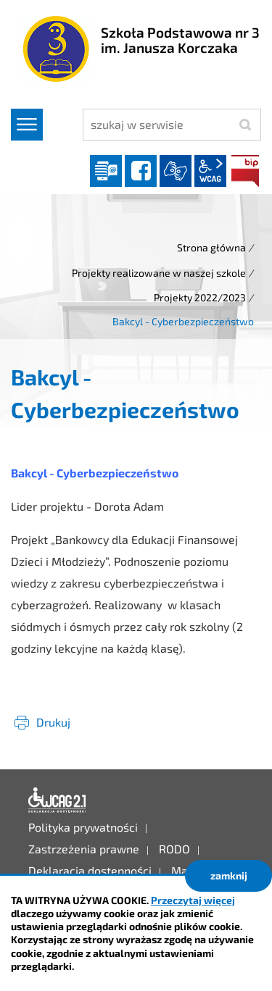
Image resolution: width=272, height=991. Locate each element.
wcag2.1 (210, 171)
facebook (141, 171)
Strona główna (211, 247)
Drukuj (53, 722)
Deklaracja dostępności (57, 800)
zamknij (228, 875)
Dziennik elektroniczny (106, 171)
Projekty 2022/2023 (200, 297)
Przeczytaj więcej (193, 900)
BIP (245, 171)
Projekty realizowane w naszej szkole (159, 273)
